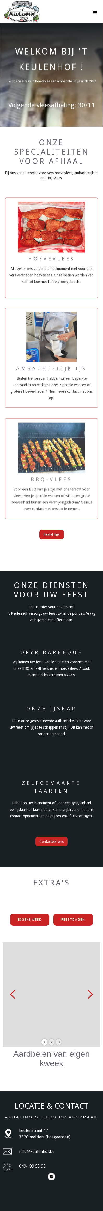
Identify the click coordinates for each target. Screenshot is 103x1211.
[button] (95, 10)
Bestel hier (51, 534)
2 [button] (52, 1042)
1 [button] (44, 1042)
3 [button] (59, 1042)
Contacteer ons (51, 841)
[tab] (29, 920)
